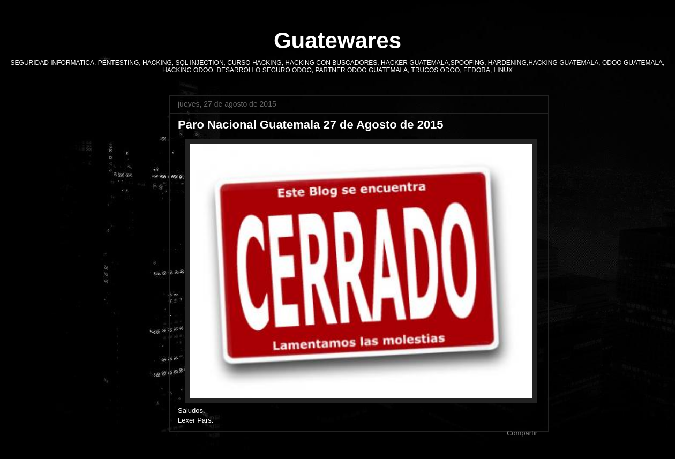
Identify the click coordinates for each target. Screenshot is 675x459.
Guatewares (337, 40)
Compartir (522, 433)
